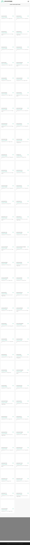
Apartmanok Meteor (19, 294)
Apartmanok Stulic (4, 466)
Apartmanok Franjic (4, 140)
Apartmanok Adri (4, 31)
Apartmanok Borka (4, 93)
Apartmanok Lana (19, 202)
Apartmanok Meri (4, 294)
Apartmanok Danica (4, 124)
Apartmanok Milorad (4, 310)
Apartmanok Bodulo (19, 78)
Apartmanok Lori (18, 218)
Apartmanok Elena (19, 124)
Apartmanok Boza (19, 93)
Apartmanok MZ (18, 357)
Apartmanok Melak (19, 280)
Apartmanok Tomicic (19, 482)
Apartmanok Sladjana (19, 435)
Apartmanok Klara (19, 187)
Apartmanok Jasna (4, 171)
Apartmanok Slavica (4, 451)
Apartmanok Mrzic (4, 357)
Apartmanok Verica (19, 497)
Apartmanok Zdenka (4, 512)
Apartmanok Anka (19, 47)
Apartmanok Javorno (19, 171)
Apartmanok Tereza (4, 482)
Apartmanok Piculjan (4, 404)
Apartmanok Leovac (4, 218)
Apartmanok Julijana (4, 187)
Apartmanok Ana (18, 31)
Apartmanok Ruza (19, 404)
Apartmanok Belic (4, 78)
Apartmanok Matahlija (4, 280)
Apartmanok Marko (19, 264)
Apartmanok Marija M (4, 248)
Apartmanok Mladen (19, 341)
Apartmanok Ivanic (4, 155)
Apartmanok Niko (4, 388)
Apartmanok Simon (4, 435)
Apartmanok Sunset (19, 451)
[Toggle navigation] (28, 1)
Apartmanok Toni (4, 497)
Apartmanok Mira (4, 326)
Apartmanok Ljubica (19, 234)
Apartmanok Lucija (4, 234)
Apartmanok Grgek (19, 140)
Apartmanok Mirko (4, 341)
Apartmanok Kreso (4, 202)
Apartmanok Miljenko (19, 310)
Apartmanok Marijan (4, 264)
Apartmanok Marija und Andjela (21, 248)
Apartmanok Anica (4, 47)
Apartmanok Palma (19, 388)
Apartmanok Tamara (19, 466)
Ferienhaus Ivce (18, 155)
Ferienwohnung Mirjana (19, 326)
